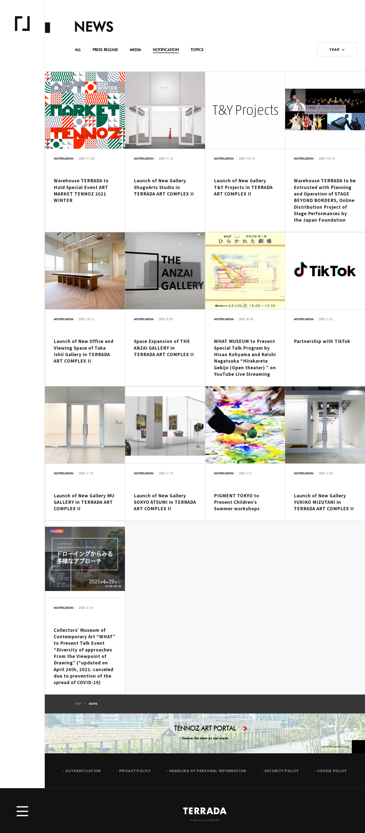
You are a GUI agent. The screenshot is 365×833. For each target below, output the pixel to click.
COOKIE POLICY (332, 774)
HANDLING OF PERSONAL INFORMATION (207, 774)
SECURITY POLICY (281, 774)
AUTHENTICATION (83, 774)
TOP (78, 708)
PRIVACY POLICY (135, 774)
